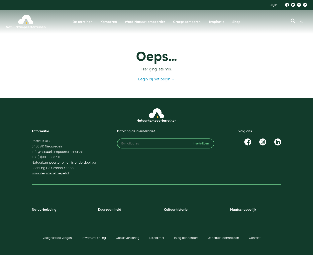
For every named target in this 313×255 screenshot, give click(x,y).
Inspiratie (216, 22)
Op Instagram (262, 141)
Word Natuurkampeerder (145, 22)
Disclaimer (156, 238)
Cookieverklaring (127, 238)
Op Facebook (247, 141)
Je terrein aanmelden (223, 238)
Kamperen (108, 22)
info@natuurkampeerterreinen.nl (57, 151)
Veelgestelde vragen (57, 238)
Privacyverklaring (94, 238)
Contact (255, 238)
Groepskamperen (187, 22)
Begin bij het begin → (156, 79)
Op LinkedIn (277, 141)
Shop (236, 22)
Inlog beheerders (186, 238)
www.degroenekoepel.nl (50, 173)
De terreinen (82, 22)
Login (273, 5)
